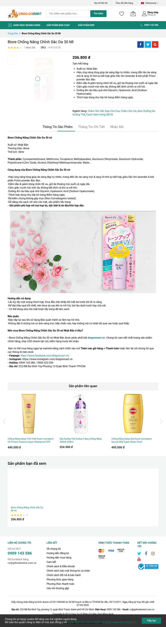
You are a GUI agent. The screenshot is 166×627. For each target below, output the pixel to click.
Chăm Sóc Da (128, 111)
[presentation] (4, 421)
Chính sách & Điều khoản (61, 566)
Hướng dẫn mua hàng (59, 557)
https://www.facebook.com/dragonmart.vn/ (45, 355)
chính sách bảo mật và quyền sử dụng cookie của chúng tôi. (101, 622)
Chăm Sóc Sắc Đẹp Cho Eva (104, 111)
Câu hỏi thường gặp (58, 588)
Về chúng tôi (54, 548)
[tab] (57, 127)
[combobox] (68, 13)
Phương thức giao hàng (60, 579)
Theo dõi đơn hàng (124, 3)
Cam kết (51, 562)
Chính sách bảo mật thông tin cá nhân (68, 570)
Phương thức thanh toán (60, 583)
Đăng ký (152, 14)
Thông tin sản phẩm (57, 127)
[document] (83, 621)
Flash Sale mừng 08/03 (99, 114)
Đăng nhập (153, 12)
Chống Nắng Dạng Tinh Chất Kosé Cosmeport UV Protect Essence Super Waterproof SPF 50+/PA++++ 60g (31, 441)
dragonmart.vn (96, 337)
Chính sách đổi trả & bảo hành (64, 575)
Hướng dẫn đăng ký (58, 553)
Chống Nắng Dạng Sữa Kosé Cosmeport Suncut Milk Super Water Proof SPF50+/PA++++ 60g (131, 441)
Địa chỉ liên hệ (100, 3)
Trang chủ (13, 33)
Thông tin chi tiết (91, 127)
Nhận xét (117, 127)
